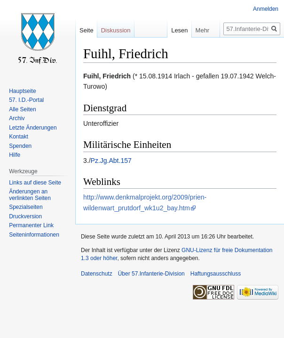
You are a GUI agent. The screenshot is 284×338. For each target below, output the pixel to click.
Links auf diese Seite (35, 182)
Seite (86, 30)
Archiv (16, 118)
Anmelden (265, 9)
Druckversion (25, 216)
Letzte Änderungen (32, 127)
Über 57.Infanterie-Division (151, 273)
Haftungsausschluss (215, 273)
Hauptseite (22, 91)
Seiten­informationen (34, 234)
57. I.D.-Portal (26, 100)
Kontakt (18, 136)
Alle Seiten (22, 109)
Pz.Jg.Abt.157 (111, 160)
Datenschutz (96, 273)
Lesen (173, 30)
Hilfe (14, 155)
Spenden (20, 146)
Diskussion (116, 30)
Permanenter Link (31, 225)
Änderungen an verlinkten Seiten (30, 194)
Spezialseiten (25, 207)
